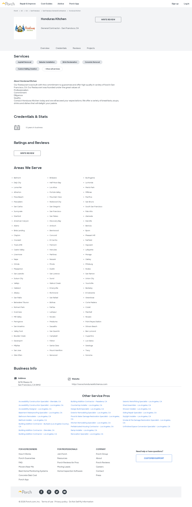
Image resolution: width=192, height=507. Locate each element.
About (99, 458)
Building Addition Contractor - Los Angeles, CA (38, 434)
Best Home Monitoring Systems (33, 471)
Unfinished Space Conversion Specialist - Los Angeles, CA (146, 427)
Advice (61, 4)
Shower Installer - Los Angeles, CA (137, 409)
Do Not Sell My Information (81, 501)
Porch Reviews (103, 462)
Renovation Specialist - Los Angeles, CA (87, 434)
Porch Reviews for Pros (68, 462)
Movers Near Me (26, 467)
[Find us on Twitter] (57, 492)
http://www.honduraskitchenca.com (89, 384)
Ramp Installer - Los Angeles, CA (84, 430)
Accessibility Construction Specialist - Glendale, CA (40, 401)
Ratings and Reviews (31, 142)
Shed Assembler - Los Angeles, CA (137, 405)
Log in (186, 4)
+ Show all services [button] (52, 69)
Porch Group (102, 454)
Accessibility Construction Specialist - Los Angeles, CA (41, 405)
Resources (62, 458)
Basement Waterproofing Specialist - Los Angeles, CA (40, 413)
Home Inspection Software (69, 471)
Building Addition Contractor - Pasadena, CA (89, 401)
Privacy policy (61, 501)
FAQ (20, 462)
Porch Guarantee (27, 458)
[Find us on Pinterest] (49, 492)
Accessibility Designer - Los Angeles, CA (35, 409)
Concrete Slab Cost (28, 475)
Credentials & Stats (31, 116)
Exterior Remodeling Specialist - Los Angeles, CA (91, 413)
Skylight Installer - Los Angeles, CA (137, 416)
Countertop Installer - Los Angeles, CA (86, 405)
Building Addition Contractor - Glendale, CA (36, 430)
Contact (100, 471)
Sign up (175, 4)
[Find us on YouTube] (64, 492)
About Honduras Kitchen (25, 81)
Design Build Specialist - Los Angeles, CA (87, 409)
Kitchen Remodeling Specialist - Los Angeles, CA (91, 423)
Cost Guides (46, 4)
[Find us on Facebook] (41, 492)
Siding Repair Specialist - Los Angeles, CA (140, 413)
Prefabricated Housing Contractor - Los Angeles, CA (92, 427)
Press (98, 475)
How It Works (25, 454)
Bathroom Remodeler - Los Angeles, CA (35, 416)
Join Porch (62, 454)
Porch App (74, 4)
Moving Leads (63, 467)
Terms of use (47, 501)
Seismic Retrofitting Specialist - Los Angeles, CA (142, 401)
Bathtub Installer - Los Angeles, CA (33, 420)
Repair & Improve (28, 4)
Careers (99, 467)
